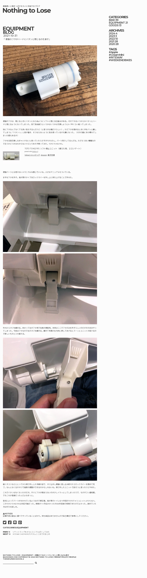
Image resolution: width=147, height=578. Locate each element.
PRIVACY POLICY (61, 557)
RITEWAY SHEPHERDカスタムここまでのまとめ (31, 534)
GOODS (113, 25)
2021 (111, 41)
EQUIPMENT (18, 28)
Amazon (44, 155)
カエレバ (35, 151)
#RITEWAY (115, 57)
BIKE (112, 20)
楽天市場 (51, 155)
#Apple (113, 52)
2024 (112, 33)
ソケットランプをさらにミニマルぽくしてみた (31, 532)
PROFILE (72, 557)
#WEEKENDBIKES (120, 60)
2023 (112, 36)
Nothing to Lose (26, 10)
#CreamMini (116, 55)
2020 (112, 44)
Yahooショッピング (32, 155)
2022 (112, 38)
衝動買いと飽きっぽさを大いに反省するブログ (21, 6)
